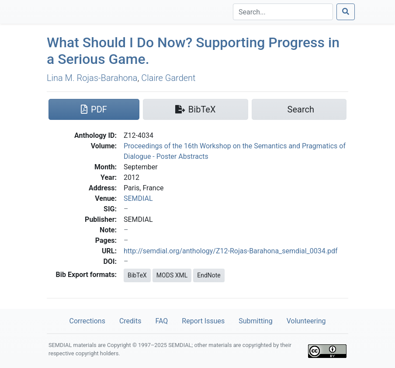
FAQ (161, 321)
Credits (130, 321)
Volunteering (306, 321)
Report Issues (203, 321)
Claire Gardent (168, 78)
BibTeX (137, 275)
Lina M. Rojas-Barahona (92, 78)
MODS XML (171, 275)
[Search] (283, 12)
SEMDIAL (138, 198)
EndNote (209, 275)
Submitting (255, 321)
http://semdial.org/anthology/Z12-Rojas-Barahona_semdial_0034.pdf (231, 251)
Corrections (87, 321)
